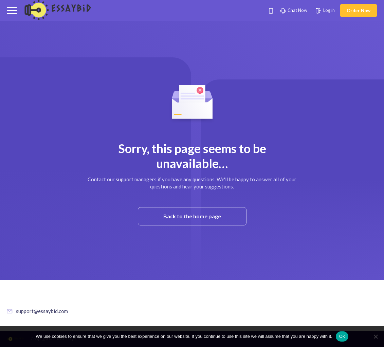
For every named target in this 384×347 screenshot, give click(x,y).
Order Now (358, 10)
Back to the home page (192, 216)
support (124, 179)
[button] (12, 10)
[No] (375, 336)
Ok (342, 336)
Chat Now (293, 10)
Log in (325, 10)
